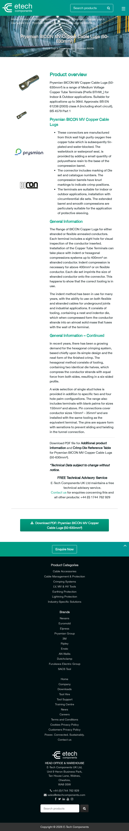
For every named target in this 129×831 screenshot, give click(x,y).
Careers (65, 714)
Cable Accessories (64, 571)
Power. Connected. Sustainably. (64, 734)
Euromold (65, 623)
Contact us (58, 492)
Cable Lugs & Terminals (71, 19)
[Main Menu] (121, 9)
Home (14, 19)
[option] (29, 83)
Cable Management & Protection (64, 576)
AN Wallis (64, 653)
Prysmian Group (64, 633)
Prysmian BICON (85, 48)
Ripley (64, 643)
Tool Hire (64, 694)
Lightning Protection (64, 596)
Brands (65, 612)
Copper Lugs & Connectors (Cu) (58, 48)
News (64, 709)
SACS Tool (64, 669)
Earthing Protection (64, 591)
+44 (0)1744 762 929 (64, 790)
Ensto (64, 648)
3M (64, 638)
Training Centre (64, 704)
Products (26, 19)
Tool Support (64, 699)
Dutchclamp (64, 658)
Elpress (64, 628)
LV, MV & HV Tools (64, 586)
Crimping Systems (44, 19)
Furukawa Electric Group (64, 663)
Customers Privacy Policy (64, 729)
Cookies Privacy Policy (64, 724)
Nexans (64, 618)
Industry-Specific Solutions (64, 601)
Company (65, 684)
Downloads (65, 689)
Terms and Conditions (64, 719)
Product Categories (64, 565)
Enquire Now (64, 549)
